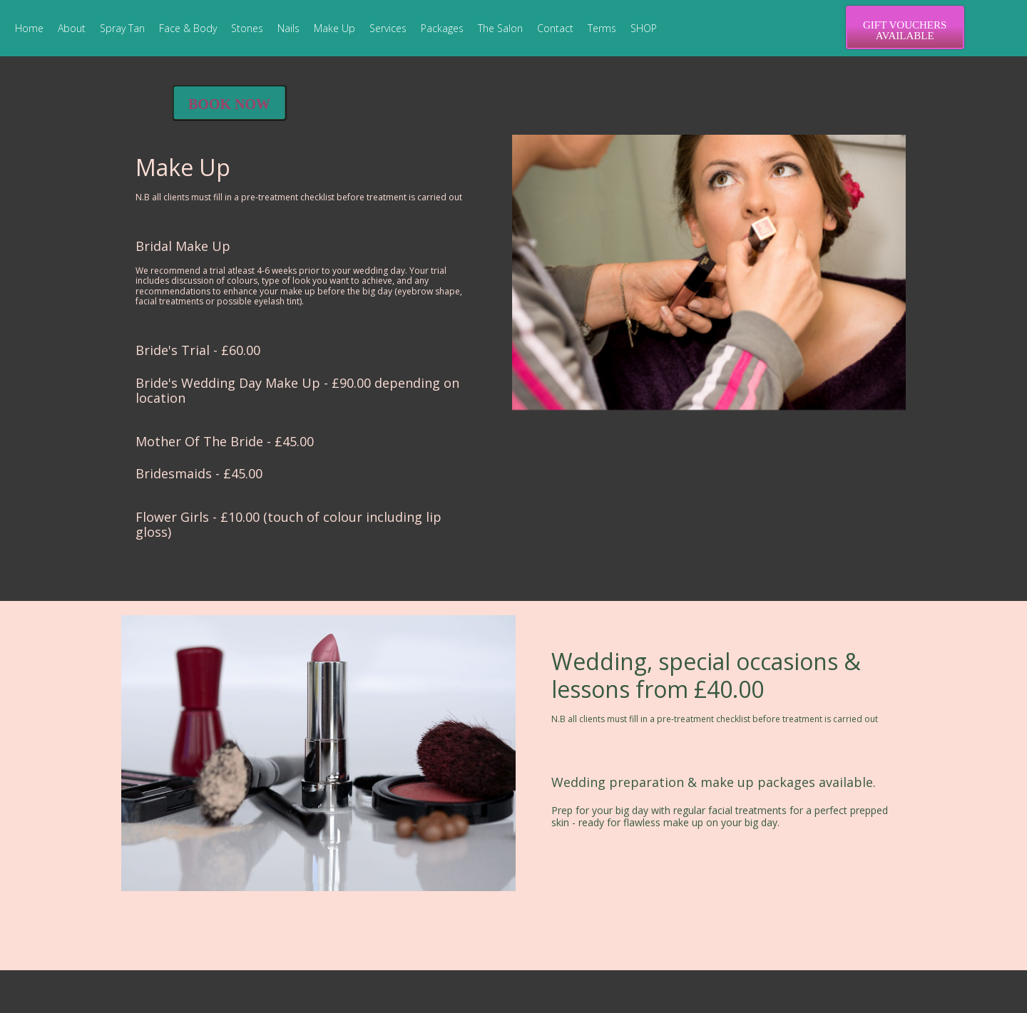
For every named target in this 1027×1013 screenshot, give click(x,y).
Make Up (334, 28)
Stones (247, 28)
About (72, 28)
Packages (442, 28)
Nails (288, 28)
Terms (602, 28)
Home (29, 28)
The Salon (500, 28)
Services (388, 28)
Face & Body (188, 28)
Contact (555, 28)
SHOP (643, 28)
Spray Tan (122, 28)
